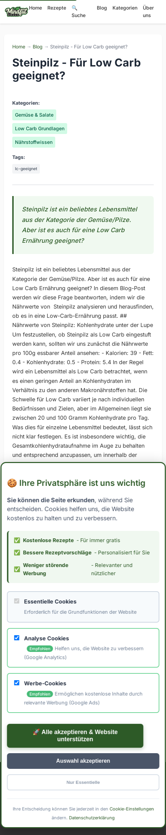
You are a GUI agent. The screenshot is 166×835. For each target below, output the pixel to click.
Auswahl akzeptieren (83, 761)
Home (35, 8)
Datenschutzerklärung (92, 817)
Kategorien (124, 8)
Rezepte (56, 8)
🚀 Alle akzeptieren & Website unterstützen (75, 736)
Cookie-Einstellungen (131, 808)
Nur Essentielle (83, 782)
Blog (102, 8)
